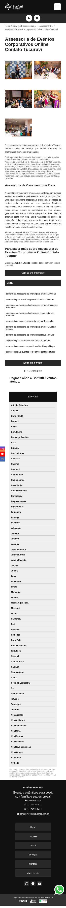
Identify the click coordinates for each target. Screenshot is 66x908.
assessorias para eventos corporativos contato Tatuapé (30, 352)
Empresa (33, 836)
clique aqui (38, 263)
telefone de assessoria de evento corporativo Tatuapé (30, 335)
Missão (32, 845)
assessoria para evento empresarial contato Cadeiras (30, 299)
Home (33, 827)
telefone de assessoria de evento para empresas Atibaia (31, 294)
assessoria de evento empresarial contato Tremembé (30, 321)
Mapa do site (33, 873)
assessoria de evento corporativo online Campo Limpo (30, 346)
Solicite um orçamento (33, 272)
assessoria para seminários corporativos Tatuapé (28, 340)
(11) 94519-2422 (22, 263)
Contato (33, 864)
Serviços (33, 854)
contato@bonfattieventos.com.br (33, 814)
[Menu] (57, 7)
